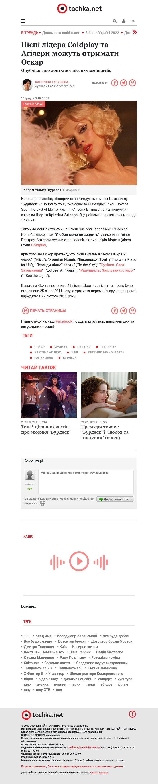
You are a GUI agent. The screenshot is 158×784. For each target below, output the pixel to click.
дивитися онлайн (78, 679)
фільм (123, 684)
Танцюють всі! (70, 668)
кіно (27, 684)
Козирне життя (85, 647)
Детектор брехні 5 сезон (111, 641)
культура (125, 679)
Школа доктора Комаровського (96, 673)
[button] (123, 21)
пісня (76, 684)
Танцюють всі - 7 (38, 668)
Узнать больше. (99, 772)
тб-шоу (106, 684)
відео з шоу (48, 679)
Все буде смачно (38, 641)
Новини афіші (33, 103)
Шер (74, 352)
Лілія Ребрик (80, 652)
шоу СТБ (43, 690)
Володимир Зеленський (77, 636)
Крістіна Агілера (48, 352)
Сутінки (84, 347)
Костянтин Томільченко (44, 652)
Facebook (64, 321)
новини (60, 684)
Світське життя (57, 663)
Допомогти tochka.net (61, 33)
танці (90, 684)
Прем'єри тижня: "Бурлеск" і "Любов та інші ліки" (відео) (105, 432)
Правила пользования (33, 766)
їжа (59, 690)
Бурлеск (70, 357)
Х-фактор (56, 673)
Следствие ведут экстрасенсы (102, 663)
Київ (63, 647)
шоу (27, 690)
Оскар (39, 347)
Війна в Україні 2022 (102, 33)
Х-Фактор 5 (33, 673)
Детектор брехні (72, 641)
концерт (105, 679)
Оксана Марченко (39, 657)
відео (28, 679)
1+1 (27, 636)
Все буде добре (116, 636)
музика (60, 347)
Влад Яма (43, 636)
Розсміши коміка (105, 657)
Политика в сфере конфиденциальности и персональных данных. (86, 766)
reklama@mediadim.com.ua (84, 747)
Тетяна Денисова (102, 668)
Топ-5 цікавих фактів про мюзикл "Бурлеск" (46, 429)
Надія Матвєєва (109, 652)
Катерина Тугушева (51, 82)
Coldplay (108, 347)
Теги (27, 622)
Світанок (31, 663)
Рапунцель (43, 357)
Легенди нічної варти (106, 352)
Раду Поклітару (73, 657)
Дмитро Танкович (39, 647)
